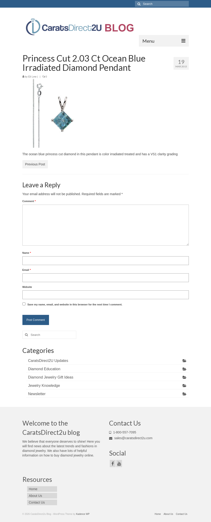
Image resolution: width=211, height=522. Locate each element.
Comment (29, 201)
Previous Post (35, 164)
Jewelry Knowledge (44, 386)
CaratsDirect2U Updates (48, 361)
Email (26, 269)
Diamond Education (44, 369)
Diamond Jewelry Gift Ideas (50, 377)
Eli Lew (32, 76)
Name (26, 252)
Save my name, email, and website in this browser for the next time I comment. (74, 304)
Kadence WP (82, 514)
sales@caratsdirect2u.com (131, 438)
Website (27, 287)
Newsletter (37, 394)
